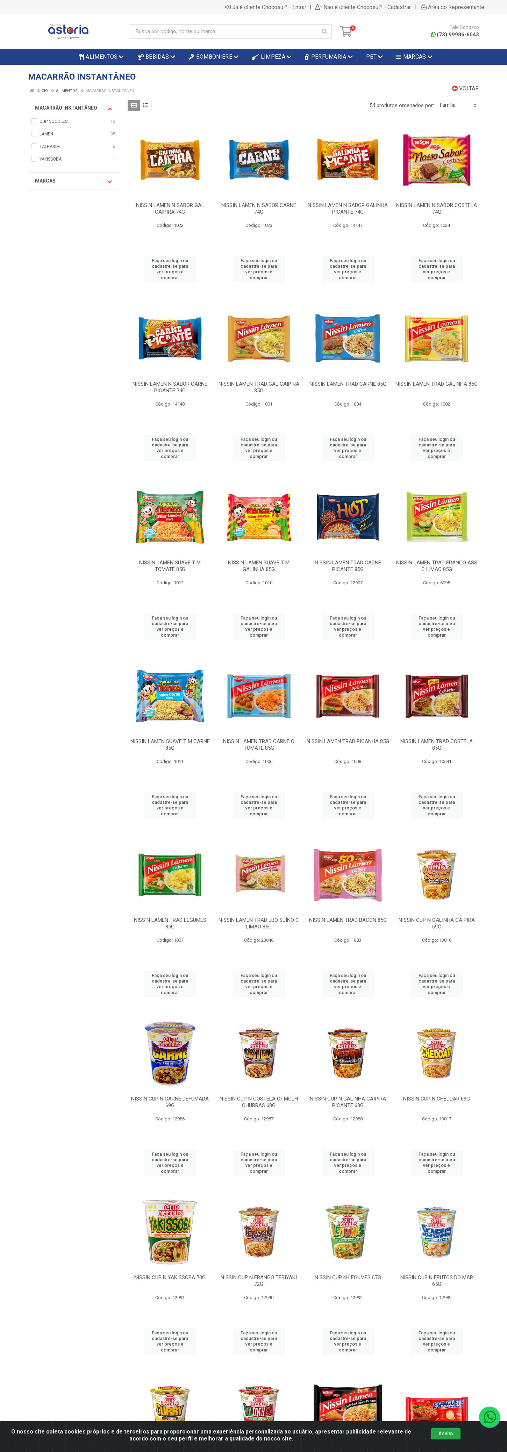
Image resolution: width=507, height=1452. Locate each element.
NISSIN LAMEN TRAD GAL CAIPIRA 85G (259, 387)
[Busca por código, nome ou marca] (223, 31)
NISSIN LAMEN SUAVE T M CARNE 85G (170, 744)
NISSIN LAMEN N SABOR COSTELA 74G (436, 208)
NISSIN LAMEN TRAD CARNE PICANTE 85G (348, 566)
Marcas (73, 181)
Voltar (465, 88)
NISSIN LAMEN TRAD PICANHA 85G (348, 741)
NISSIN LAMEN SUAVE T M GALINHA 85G (259, 566)
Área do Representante (452, 7)
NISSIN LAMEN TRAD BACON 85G (348, 920)
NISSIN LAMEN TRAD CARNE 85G (347, 384)
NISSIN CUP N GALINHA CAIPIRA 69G (437, 923)
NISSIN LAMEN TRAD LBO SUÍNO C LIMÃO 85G (259, 923)
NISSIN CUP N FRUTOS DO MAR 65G (436, 1280)
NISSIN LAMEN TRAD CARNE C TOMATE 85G (258, 744)
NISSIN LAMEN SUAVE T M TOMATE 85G (170, 566)
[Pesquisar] (324, 31)
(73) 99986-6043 (455, 34)
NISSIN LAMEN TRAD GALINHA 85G (436, 384)
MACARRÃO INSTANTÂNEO (73, 108)
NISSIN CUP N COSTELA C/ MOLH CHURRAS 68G (259, 1102)
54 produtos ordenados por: (402, 105)
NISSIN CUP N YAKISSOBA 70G (170, 1277)
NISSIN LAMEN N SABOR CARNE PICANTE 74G (170, 387)
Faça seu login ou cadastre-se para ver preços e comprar (170, 269)
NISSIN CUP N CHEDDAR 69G (436, 1099)
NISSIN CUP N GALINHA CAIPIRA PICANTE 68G (348, 1102)
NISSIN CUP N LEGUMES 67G (348, 1277)
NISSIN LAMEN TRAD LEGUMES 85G (170, 923)
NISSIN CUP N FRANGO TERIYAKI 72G (259, 1280)
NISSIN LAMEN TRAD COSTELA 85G (436, 744)
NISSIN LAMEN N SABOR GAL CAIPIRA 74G (170, 208)
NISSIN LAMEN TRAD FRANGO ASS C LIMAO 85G (436, 566)
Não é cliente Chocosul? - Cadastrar (363, 7)
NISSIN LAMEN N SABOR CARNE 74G (258, 208)
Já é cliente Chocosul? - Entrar (265, 7)
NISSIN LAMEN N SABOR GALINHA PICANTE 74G (348, 208)
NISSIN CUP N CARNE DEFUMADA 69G (170, 1102)
